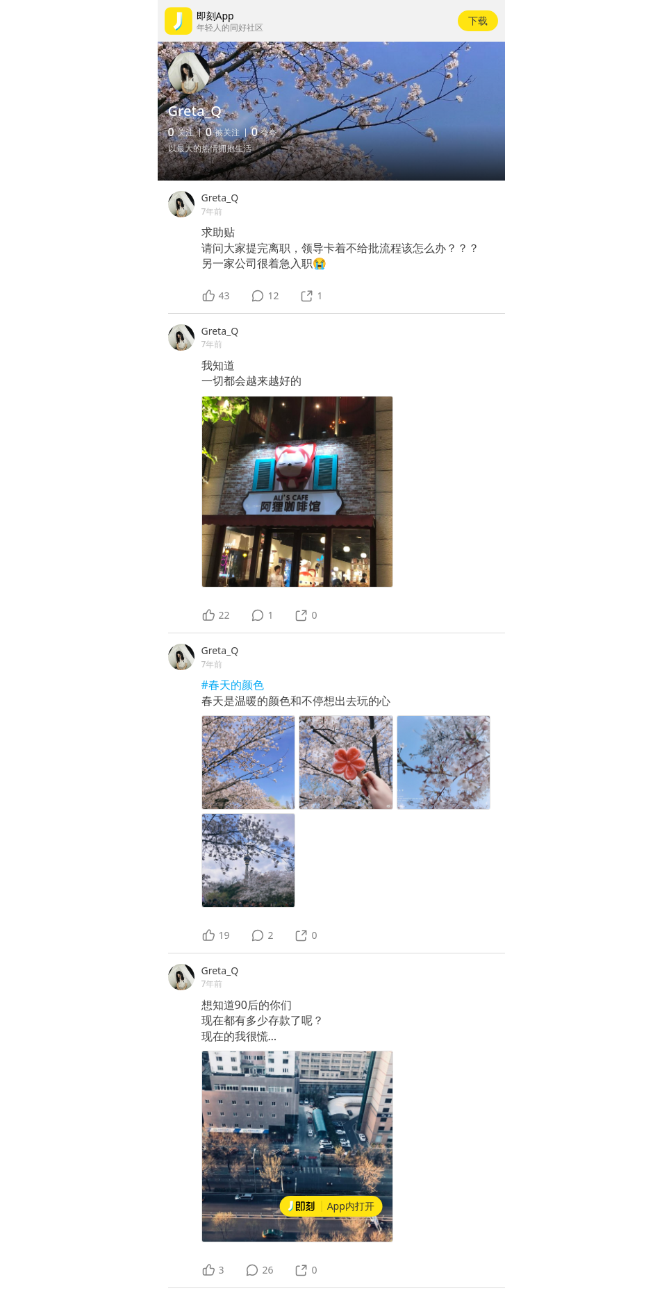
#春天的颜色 (232, 684)
